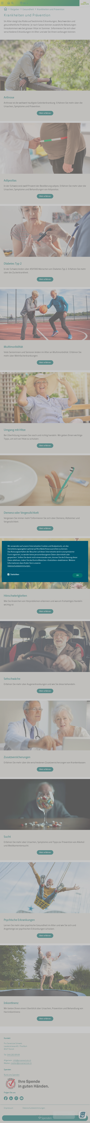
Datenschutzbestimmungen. (19, 566)
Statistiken (13, 574)
